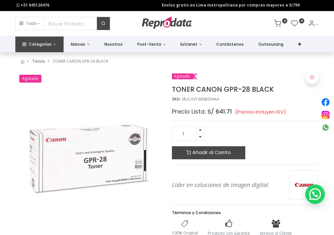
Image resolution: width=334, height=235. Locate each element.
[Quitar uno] (200, 137)
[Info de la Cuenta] (313, 24)
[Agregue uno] (200, 130)
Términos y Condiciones (196, 212)
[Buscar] (103, 23)
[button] (29, 23)
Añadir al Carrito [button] (208, 152)
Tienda (38, 61)
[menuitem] (113, 45)
